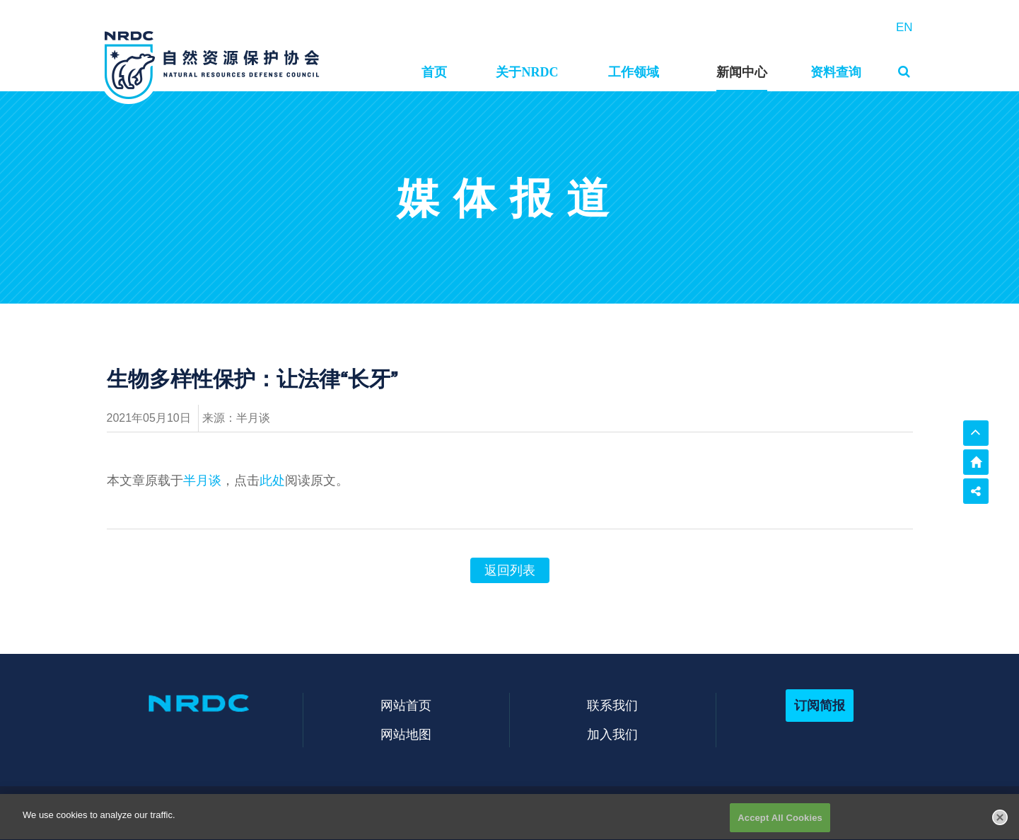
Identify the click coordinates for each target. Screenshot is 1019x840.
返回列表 (509, 570)
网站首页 (405, 705)
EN (904, 27)
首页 (434, 72)
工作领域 (633, 72)
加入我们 (612, 734)
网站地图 (405, 734)
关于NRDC (527, 72)
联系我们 (612, 705)
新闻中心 (741, 72)
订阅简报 (819, 705)
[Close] (1000, 825)
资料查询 (835, 72)
